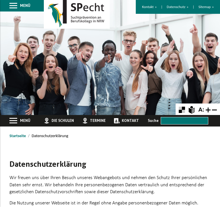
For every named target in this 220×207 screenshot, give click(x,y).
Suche (153, 120)
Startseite (17, 135)
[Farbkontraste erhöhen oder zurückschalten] (182, 109)
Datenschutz (176, 7)
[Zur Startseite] (77, 14)
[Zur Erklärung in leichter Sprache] (191, 109)
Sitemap (205, 7)
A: (201, 109)
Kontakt (148, 7)
